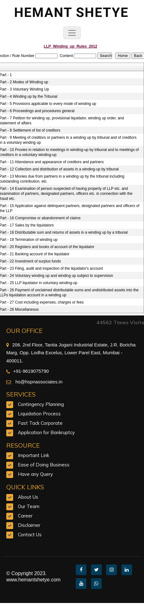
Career (25, 516)
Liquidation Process (39, 414)
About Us (28, 497)
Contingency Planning (41, 404)
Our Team (28, 506)
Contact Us (30, 535)
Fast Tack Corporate (40, 423)
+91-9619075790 (27, 371)
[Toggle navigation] (72, 33)
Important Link (33, 455)
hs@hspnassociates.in (38, 381)
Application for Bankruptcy (46, 432)
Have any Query (35, 474)
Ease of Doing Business (43, 465)
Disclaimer (29, 525)
